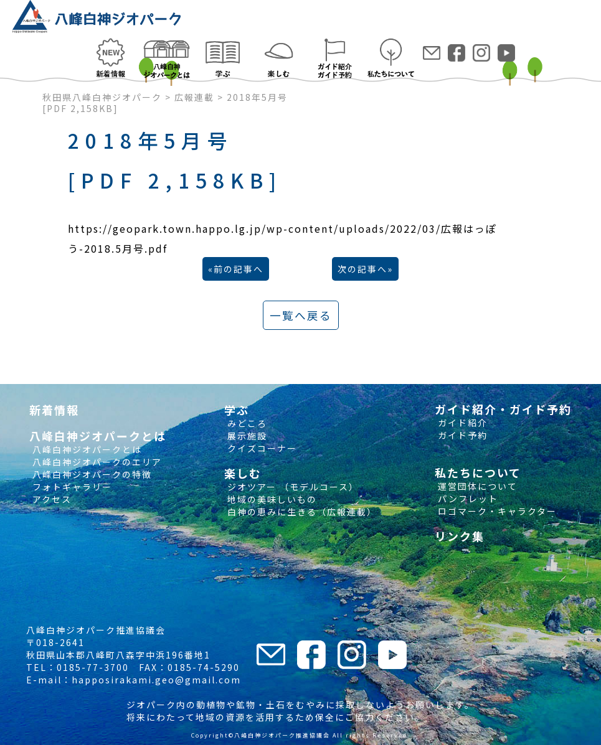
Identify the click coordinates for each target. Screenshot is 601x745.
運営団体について (476, 486)
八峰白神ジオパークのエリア (95, 462)
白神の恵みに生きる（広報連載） (300, 511)
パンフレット (466, 498)
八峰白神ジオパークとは (85, 449)
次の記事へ (362, 269)
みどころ (245, 423)
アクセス (50, 499)
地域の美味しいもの (270, 499)
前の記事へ (238, 269)
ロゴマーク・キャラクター (496, 511)
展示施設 (245, 435)
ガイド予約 (461, 435)
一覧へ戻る (301, 315)
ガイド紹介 (461, 422)
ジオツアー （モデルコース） (291, 486)
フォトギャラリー (70, 486)
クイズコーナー (260, 448)
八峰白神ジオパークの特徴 (90, 474)
